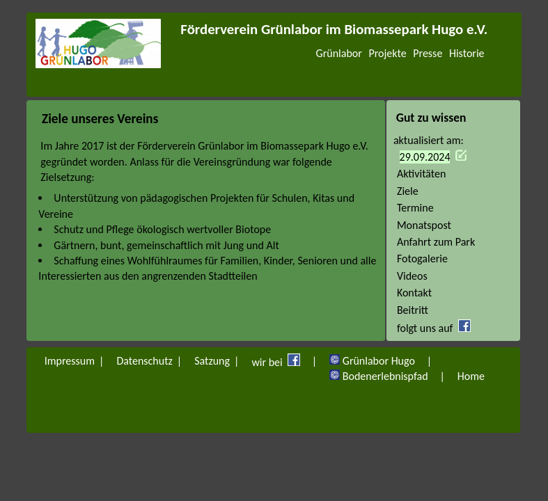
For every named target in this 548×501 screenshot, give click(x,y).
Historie (467, 53)
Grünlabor (339, 53)
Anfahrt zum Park (436, 241)
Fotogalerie (422, 258)
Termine (415, 207)
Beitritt (412, 310)
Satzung (212, 360)
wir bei (278, 361)
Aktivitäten (421, 173)
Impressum (70, 360)
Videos (412, 276)
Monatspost (424, 225)
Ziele (407, 191)
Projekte (387, 53)
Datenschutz (144, 360)
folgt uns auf (438, 328)
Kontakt (414, 292)
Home (471, 376)
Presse (427, 53)
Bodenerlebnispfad (381, 376)
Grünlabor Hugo (374, 360)
